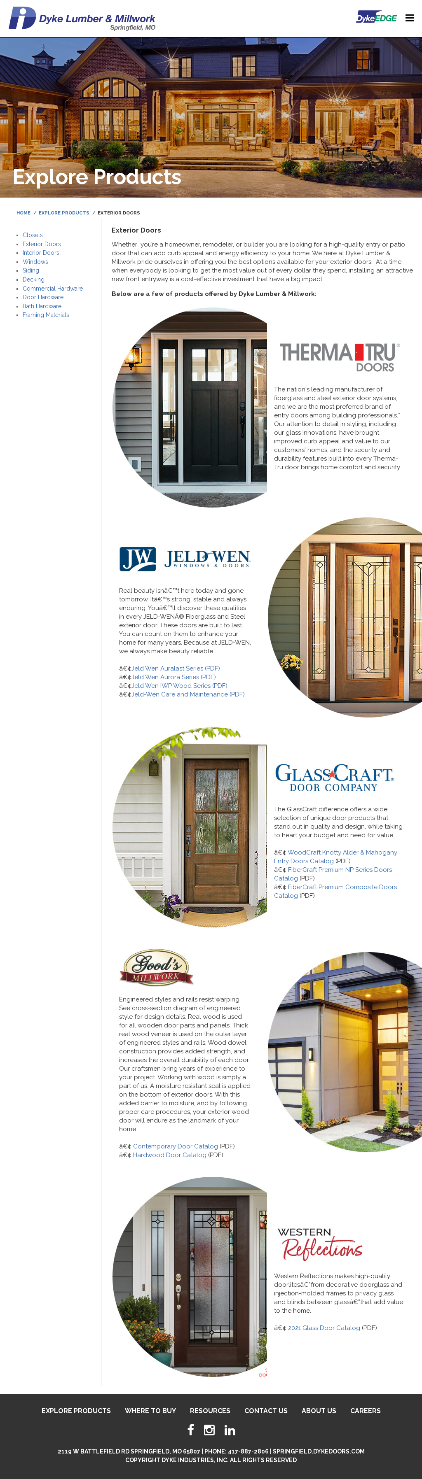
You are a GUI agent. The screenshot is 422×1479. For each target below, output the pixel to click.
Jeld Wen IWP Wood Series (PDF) (179, 685)
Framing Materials (46, 315)
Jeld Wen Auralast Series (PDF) (175, 668)
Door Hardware (43, 297)
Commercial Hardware (53, 288)
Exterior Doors (42, 244)
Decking (34, 279)
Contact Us (266, 1411)
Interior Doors (41, 252)
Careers (365, 1411)
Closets (33, 235)
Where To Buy (150, 1411)
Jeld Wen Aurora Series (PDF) (173, 677)
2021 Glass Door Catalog (324, 1328)
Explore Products (64, 213)
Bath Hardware (42, 306)
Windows (35, 262)
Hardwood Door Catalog (169, 1155)
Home (23, 213)
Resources (210, 1411)
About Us (319, 1411)
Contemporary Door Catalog (175, 1146)
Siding (31, 270)
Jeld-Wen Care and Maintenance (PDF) (188, 694)
